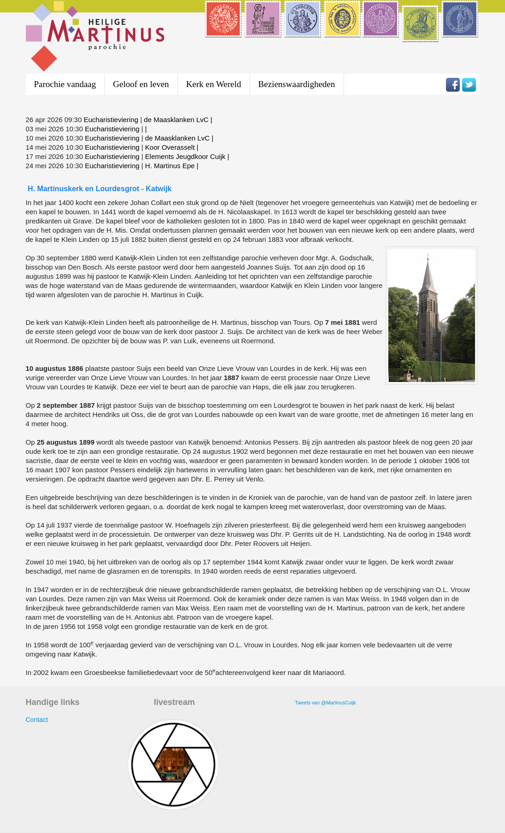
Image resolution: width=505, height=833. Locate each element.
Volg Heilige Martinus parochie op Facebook (453, 85)
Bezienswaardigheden (296, 84)
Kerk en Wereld (213, 84)
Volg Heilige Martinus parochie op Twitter (469, 85)
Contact (37, 719)
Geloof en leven (141, 84)
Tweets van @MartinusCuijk (325, 702)
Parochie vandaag (65, 84)
